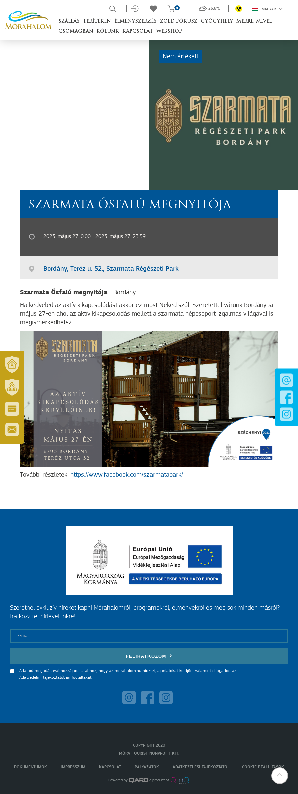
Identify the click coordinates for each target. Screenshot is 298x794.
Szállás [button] (69, 21)
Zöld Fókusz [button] (178, 21)
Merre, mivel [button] (254, 21)
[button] (279, 775)
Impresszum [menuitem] (73, 767)
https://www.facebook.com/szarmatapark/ (126, 475)
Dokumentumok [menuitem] (30, 767)
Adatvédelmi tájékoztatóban (44, 677)
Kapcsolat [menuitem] (110, 767)
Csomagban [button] (75, 31)
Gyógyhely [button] (217, 21)
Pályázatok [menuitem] (147, 767)
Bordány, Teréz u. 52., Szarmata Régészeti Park (111, 269)
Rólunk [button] (108, 31)
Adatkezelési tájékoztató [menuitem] (200, 767)
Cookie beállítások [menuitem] (263, 767)
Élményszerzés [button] (135, 21)
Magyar (267, 8)
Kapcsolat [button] (137, 31)
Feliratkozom (149, 656)
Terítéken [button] (97, 21)
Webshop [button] (169, 31)
